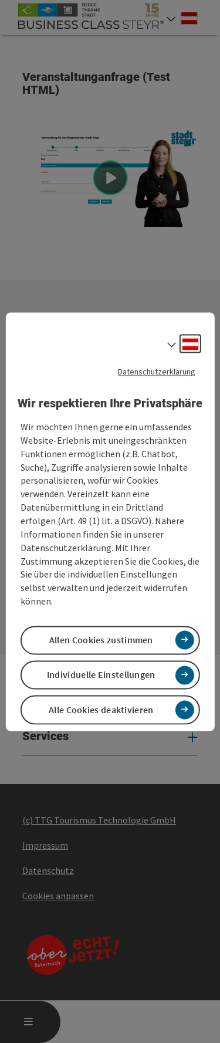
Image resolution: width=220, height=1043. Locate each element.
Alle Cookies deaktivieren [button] (101, 709)
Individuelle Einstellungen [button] (101, 675)
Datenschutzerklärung (156, 371)
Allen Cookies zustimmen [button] (101, 640)
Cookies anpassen (58, 896)
